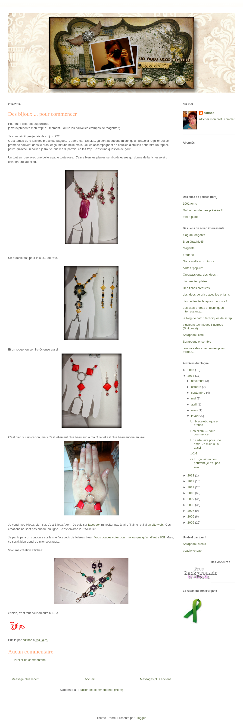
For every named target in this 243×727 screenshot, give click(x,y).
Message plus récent (25, 679)
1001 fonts (190, 203)
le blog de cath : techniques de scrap (207, 318)
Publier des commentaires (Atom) (100, 690)
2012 (191, 481)
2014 (191, 375)
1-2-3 (193, 453)
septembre (198, 392)
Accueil (89, 679)
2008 (191, 505)
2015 (191, 370)
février (195, 416)
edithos (209, 113)
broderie (188, 255)
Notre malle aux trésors (198, 261)
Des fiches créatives (196, 288)
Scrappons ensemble (197, 341)
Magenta (189, 248)
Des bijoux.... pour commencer (202, 432)
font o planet (191, 217)
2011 (191, 487)
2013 (191, 475)
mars (195, 410)
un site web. (156, 524)
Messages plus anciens (155, 679)
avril (194, 404)
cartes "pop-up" (193, 268)
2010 (191, 493)
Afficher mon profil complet (217, 119)
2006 (191, 516)
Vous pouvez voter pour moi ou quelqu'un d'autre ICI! (129, 537)
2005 (191, 522)
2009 (191, 499)
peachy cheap (192, 550)
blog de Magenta (194, 235)
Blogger (140, 718)
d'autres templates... (196, 281)
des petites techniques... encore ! (205, 301)
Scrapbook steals (194, 544)
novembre (198, 381)
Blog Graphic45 (193, 241)
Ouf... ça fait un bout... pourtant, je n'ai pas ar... (205, 462)
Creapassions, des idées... (200, 274)
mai (194, 398)
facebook (94, 524)
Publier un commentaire (30, 660)
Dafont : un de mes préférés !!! (203, 210)
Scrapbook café (193, 335)
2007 (191, 510)
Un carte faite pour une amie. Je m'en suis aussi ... (205, 443)
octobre (196, 387)
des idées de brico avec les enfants (206, 294)
